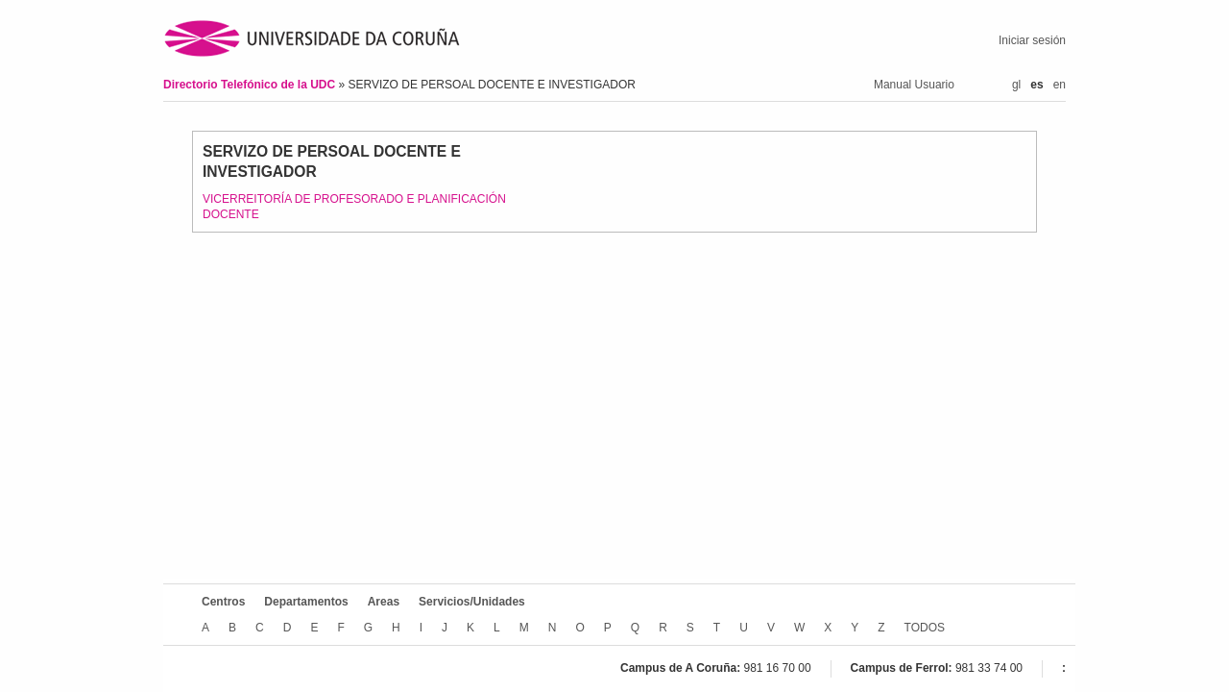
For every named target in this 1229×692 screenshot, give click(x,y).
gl (1016, 84)
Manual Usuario (914, 84)
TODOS (924, 627)
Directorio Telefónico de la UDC (250, 84)
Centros (223, 601)
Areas (383, 601)
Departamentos (306, 601)
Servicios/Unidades (472, 601)
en (1059, 84)
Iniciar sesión (1032, 40)
